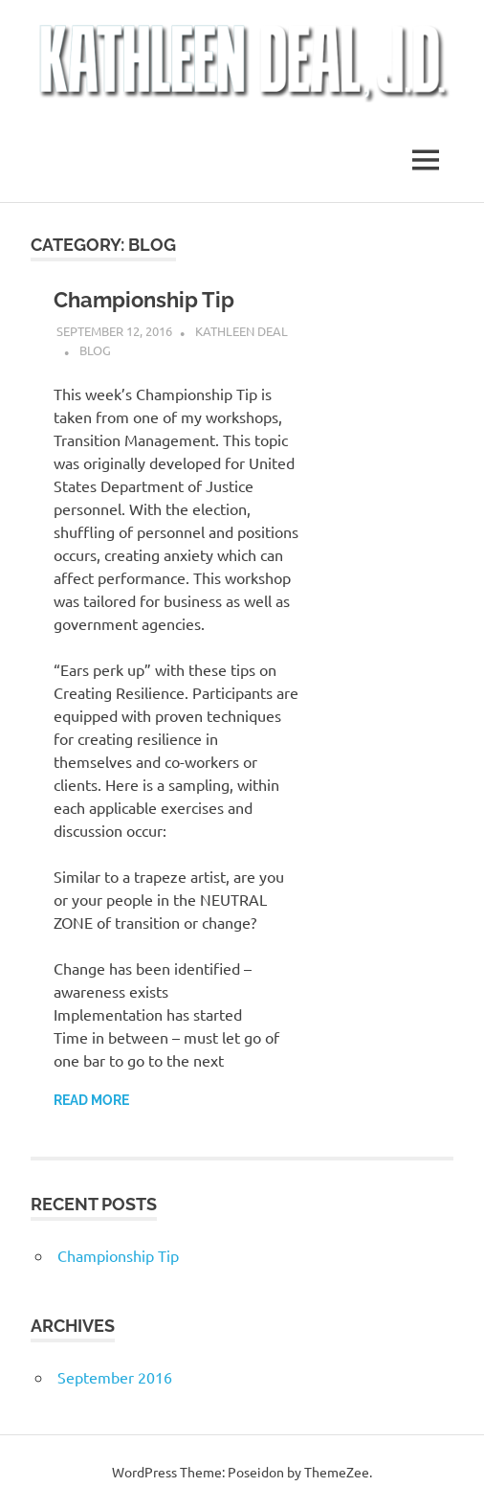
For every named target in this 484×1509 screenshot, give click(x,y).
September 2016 (114, 1376)
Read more (91, 1100)
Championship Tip (144, 299)
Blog (95, 350)
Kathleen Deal (241, 331)
